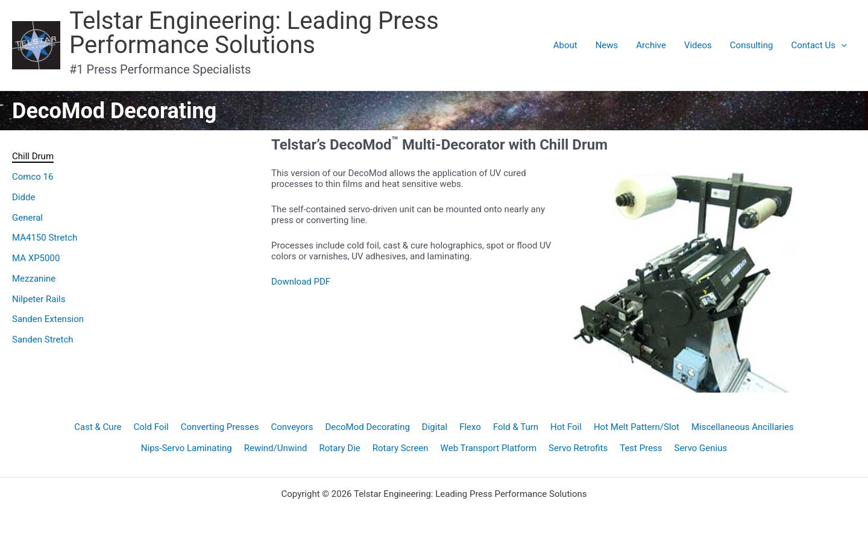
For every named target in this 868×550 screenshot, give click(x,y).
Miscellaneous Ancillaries (742, 427)
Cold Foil (151, 427)
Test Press (641, 448)
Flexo (470, 427)
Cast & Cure (97, 427)
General (27, 217)
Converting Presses (220, 427)
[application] (841, 45)
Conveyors (292, 427)
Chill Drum (33, 156)
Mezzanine (33, 278)
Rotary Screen (401, 448)
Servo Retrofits (578, 448)
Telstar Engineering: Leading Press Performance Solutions (254, 33)
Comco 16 (32, 176)
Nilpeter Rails (38, 299)
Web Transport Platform (489, 448)
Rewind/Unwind (275, 448)
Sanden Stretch (43, 339)
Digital (434, 427)
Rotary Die (339, 448)
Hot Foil (566, 427)
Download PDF (300, 281)
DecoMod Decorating (367, 427)
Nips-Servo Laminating (186, 448)
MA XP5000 (36, 258)
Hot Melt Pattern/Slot (636, 427)
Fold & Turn (515, 427)
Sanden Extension (48, 319)
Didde (23, 197)
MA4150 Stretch (44, 237)
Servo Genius (701, 448)
